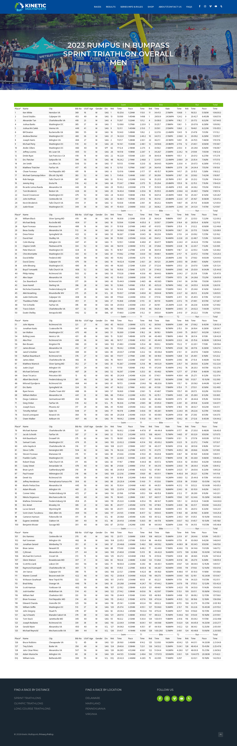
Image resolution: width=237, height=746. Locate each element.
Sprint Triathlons (27, 698)
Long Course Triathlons (32, 708)
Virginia (91, 714)
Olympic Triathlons (28, 703)
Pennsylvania (95, 708)
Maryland (92, 703)
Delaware (92, 698)
